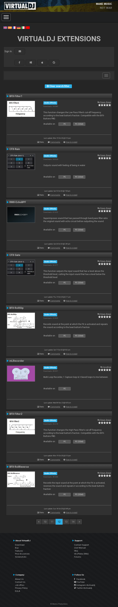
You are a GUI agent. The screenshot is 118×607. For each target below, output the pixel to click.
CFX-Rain (14, 149)
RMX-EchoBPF (17, 202)
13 (66, 521)
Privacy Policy (21, 588)
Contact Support (81, 545)
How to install (71, 142)
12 (59, 521)
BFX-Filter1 (15, 96)
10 (45, 521)
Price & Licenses (22, 554)
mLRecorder (16, 360)
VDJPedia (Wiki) (81, 554)
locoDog (107, 367)
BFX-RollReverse (19, 466)
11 (52, 521)
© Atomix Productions (59, 604)
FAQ (76, 551)
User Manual (80, 548)
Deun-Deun (105, 102)
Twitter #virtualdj (83, 588)
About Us (19, 579)
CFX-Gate (14, 255)
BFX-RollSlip (16, 308)
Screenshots (20, 557)
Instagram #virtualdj (84, 585)
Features (19, 551)
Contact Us (20, 582)
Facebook (79, 579)
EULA (17, 591)
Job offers (19, 585)
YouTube (79, 582)
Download (19, 545)
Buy (17, 548)
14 (73, 521)
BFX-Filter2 (15, 414)
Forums (77, 557)
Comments (55, 142)
